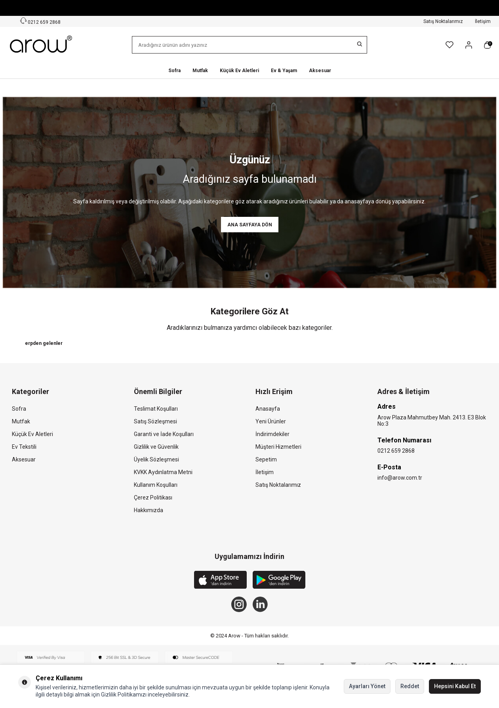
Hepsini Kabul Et (455, 686)
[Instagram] (239, 605)
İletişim (483, 21)
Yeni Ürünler (270, 422)
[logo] (41, 45)
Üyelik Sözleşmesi (156, 460)
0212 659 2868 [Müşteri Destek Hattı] (40, 21)
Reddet (409, 686)
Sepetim (266, 460)
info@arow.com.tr (399, 478)
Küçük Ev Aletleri (239, 70)
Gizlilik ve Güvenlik (156, 447)
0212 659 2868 (396, 451)
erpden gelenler (43, 343)
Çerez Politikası (153, 498)
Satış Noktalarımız (443, 21)
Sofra (174, 70)
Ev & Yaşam (284, 70)
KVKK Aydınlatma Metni (163, 472)
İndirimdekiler (272, 434)
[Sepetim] (487, 45)
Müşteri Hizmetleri (278, 447)
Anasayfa (267, 409)
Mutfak (200, 70)
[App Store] (220, 581)
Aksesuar (320, 70)
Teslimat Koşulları (156, 409)
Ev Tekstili (24, 447)
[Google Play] (279, 581)
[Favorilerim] (449, 44)
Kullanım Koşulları (155, 485)
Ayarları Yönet (367, 686)
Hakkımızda (148, 510)
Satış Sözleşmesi (155, 422)
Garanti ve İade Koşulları (164, 434)
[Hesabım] (468, 45)
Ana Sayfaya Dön (249, 225)
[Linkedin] (261, 605)
